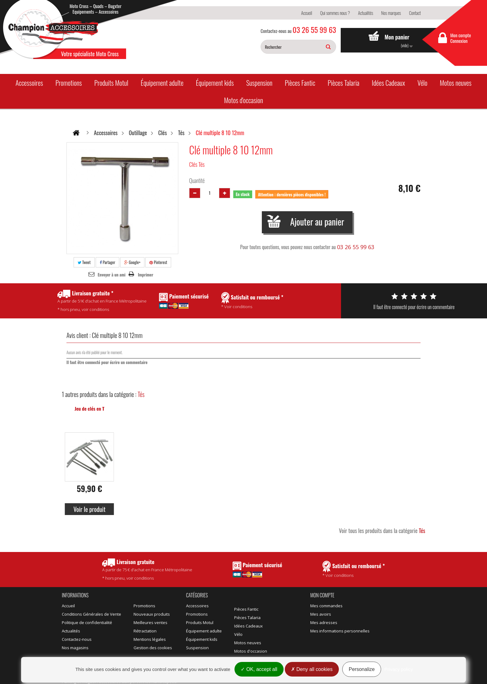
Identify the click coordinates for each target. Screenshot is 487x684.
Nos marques (391, 12)
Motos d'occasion (243, 100)
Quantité (197, 180)
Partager (107, 262)
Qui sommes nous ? (335, 12)
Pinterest (158, 262)
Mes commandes (326, 606)
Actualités (365, 12)
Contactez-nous (77, 639)
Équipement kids (215, 83)
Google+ (132, 262)
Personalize (362, 669)
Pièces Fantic (300, 83)
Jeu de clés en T (89, 408)
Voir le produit (89, 509)
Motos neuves (455, 83)
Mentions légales (150, 639)
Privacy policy (399, 669)
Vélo (422, 83)
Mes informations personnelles (340, 631)
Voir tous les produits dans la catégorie (382, 530)
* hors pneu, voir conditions (147, 569)
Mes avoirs (320, 614)
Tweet (84, 262)
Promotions (68, 83)
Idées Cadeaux (388, 83)
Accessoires (29, 83)
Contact (415, 12)
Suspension (259, 83)
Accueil (306, 12)
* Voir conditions (353, 569)
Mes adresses (323, 622)
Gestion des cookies (153, 647)
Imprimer (145, 274)
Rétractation (145, 631)
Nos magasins (75, 647)
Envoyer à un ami (111, 274)
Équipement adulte (162, 83)
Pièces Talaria (343, 83)
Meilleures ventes (150, 622)
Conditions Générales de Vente (91, 614)
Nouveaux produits (152, 614)
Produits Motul (111, 83)
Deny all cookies (312, 669)
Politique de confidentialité (87, 622)
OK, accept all (259, 669)
